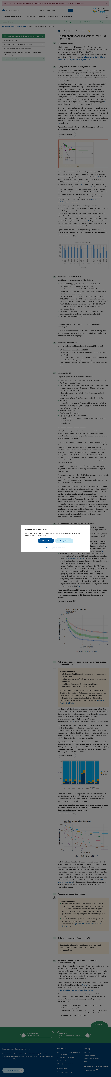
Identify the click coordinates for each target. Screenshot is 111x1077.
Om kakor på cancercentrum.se (55, 548)
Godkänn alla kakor (46, 541)
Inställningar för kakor (64, 541)
